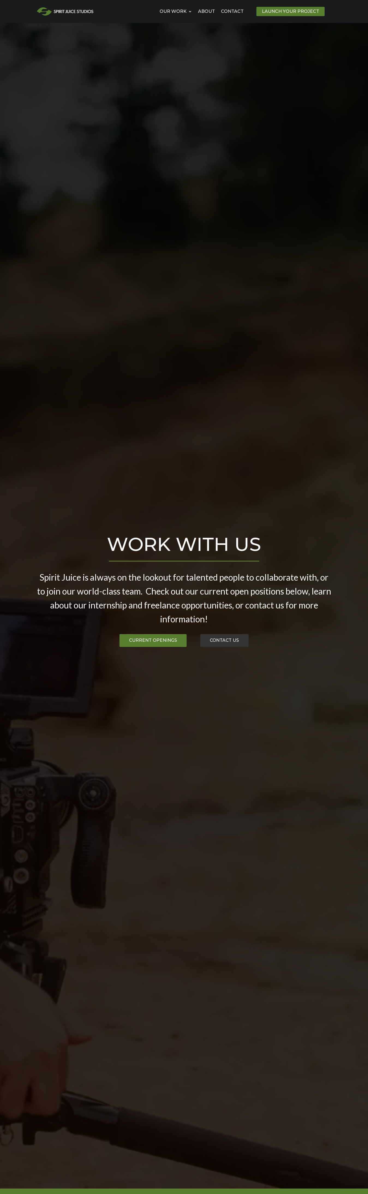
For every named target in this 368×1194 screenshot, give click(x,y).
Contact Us (229, 640)
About (206, 11)
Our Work (173, 11)
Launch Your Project (290, 11)
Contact (232, 11)
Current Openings (149, 640)
